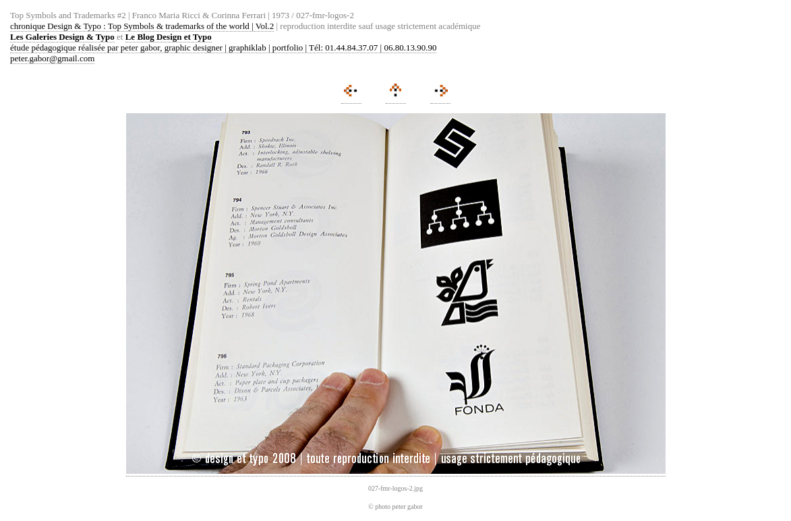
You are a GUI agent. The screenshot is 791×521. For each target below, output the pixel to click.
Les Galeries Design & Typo (62, 37)
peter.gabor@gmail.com (52, 58)
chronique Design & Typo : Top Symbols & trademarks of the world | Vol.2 (142, 26)
